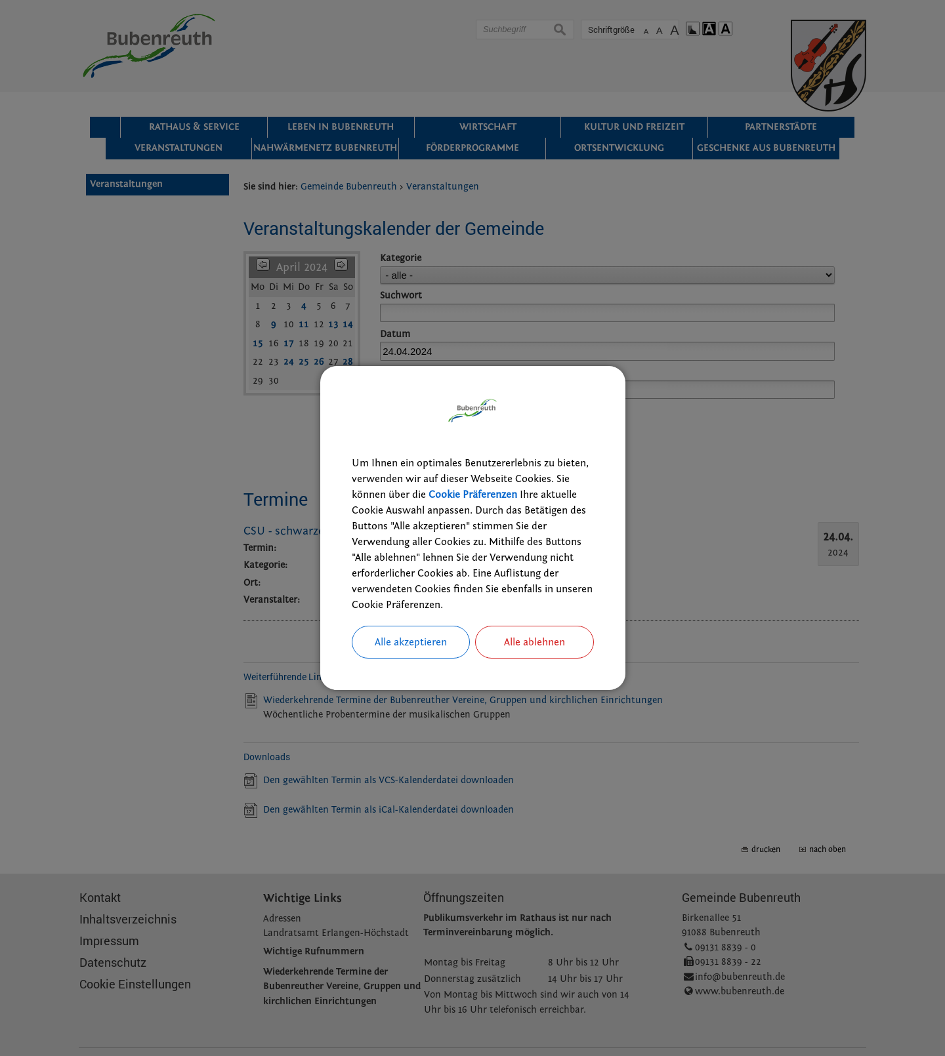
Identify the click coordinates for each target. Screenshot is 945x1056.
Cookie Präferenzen (473, 494)
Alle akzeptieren (411, 642)
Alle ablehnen (534, 642)
